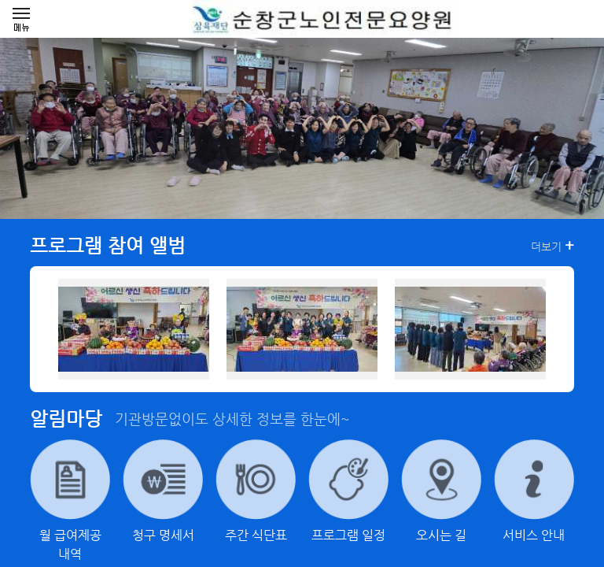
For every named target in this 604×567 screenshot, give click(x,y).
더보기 (552, 246)
